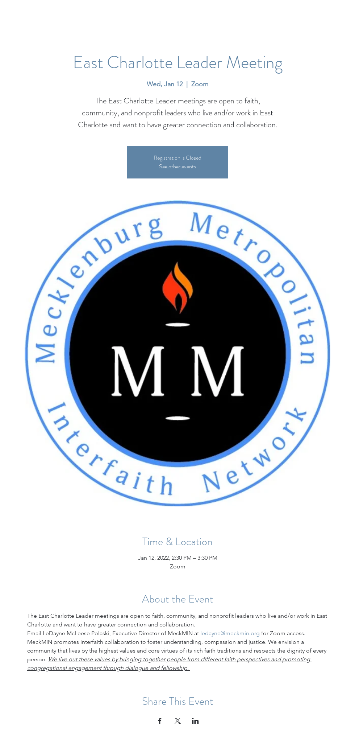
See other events (177, 166)
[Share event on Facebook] (159, 721)
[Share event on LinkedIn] (195, 721)
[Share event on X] (177, 721)
